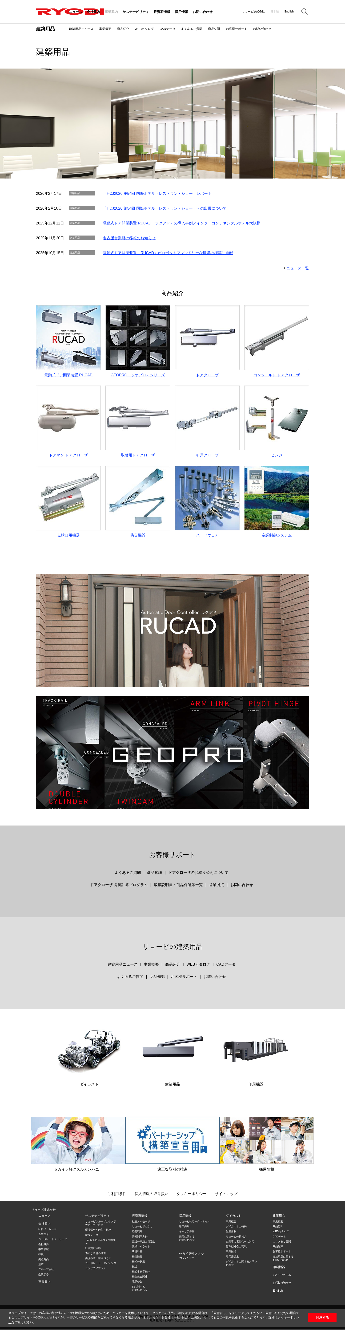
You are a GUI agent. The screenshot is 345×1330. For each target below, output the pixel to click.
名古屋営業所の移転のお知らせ (129, 238)
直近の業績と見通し (143, 1242)
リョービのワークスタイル (194, 1222)
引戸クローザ (207, 422)
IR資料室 (137, 1252)
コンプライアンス (95, 1269)
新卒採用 (184, 1227)
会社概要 (43, 1245)
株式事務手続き (141, 1272)
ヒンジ (276, 422)
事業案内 (111, 12)
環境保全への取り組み (98, 1230)
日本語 (274, 11)
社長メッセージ (47, 1230)
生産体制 (231, 1232)
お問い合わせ (203, 12)
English (289, 11)
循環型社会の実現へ (237, 1247)
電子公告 (137, 1282)
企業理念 (43, 1235)
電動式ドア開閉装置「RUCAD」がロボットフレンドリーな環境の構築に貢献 (168, 253)
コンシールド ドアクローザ (276, 341)
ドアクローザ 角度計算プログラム (119, 886)
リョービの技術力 (236, 1237)
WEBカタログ (144, 29)
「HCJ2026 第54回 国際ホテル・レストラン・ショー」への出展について (164, 208)
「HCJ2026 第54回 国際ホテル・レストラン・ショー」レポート (157, 193)
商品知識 (214, 29)
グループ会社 (46, 1270)
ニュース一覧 (297, 268)
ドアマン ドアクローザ (68, 422)
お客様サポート (236, 29)
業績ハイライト (141, 1247)
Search (304, 11)
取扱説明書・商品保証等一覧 (178, 886)
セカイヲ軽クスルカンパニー (78, 1145)
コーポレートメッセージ (52, 1240)
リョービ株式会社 (43, 1211)
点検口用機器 (68, 502)
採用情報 (181, 12)
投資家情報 (162, 12)
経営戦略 (137, 1232)
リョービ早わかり (142, 1227)
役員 (41, 1255)
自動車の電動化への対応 (240, 1242)
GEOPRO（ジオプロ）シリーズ (137, 341)
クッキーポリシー (192, 1195)
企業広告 (43, 1275)
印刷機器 (256, 1052)
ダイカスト (89, 1052)
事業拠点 (231, 1252)
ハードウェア (207, 502)
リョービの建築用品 (172, 948)
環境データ (91, 1236)
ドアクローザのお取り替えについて (198, 874)
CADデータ (167, 29)
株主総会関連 (140, 1277)
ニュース (75, 12)
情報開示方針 (140, 1237)
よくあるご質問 (191, 29)
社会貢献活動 (93, 1249)
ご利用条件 (117, 1195)
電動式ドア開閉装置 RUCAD (68, 341)
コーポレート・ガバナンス (100, 1264)
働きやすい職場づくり (98, 1259)
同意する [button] (322, 1317)
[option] (172, 124)
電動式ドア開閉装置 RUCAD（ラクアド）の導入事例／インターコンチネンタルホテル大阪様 (181, 223)
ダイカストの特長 (236, 1227)
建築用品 (45, 28)
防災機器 (137, 502)
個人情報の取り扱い (151, 1195)
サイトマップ (226, 1195)
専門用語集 (232, 1257)
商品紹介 (123, 29)
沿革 (41, 1265)
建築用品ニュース (81, 29)
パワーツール (282, 1276)
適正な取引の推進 (172, 1145)
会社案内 (93, 12)
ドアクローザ (207, 341)
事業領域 (43, 1250)
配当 (134, 1267)
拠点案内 (43, 1260)
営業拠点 (216, 886)
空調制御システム (276, 502)
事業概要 (105, 29)
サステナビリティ (136, 12)
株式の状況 (138, 1262)
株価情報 (137, 1257)
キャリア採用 (187, 1232)
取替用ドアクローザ (137, 422)
